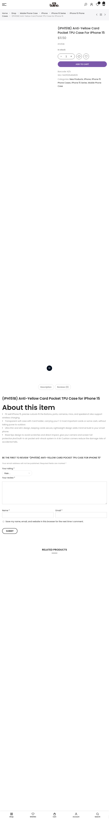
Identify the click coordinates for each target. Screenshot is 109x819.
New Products (76, 79)
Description (45, 107)
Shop (13, 13)
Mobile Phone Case (29, 13)
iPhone (44, 13)
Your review (8, 197)
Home (5, 13)
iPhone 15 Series (59, 13)
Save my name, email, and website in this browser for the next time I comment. (44, 243)
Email (58, 232)
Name (6, 232)
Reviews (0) (64, 107)
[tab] (44, 107)
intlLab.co (33, 807)
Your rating (8, 188)
